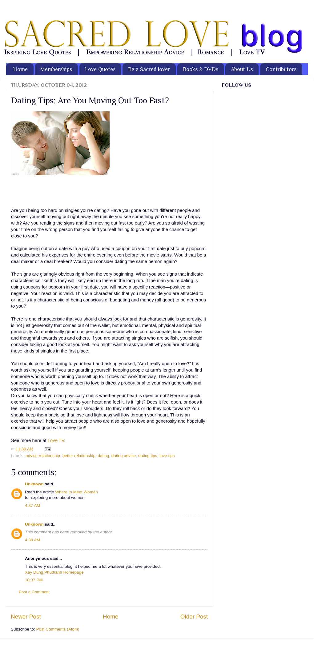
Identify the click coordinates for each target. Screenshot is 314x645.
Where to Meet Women (76, 492)
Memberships (56, 69)
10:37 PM (34, 580)
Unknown (34, 484)
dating (103, 455)
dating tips (147, 455)
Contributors (281, 69)
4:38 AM (32, 540)
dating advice (123, 455)
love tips (167, 455)
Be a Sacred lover (149, 69)
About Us (242, 69)
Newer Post (26, 616)
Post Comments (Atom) (57, 629)
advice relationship (43, 455)
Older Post (194, 616)
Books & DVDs (200, 69)
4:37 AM (32, 505)
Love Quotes (100, 69)
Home (20, 69)
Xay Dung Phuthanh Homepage (54, 572)
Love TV (56, 440)
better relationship (78, 455)
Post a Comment (34, 592)
